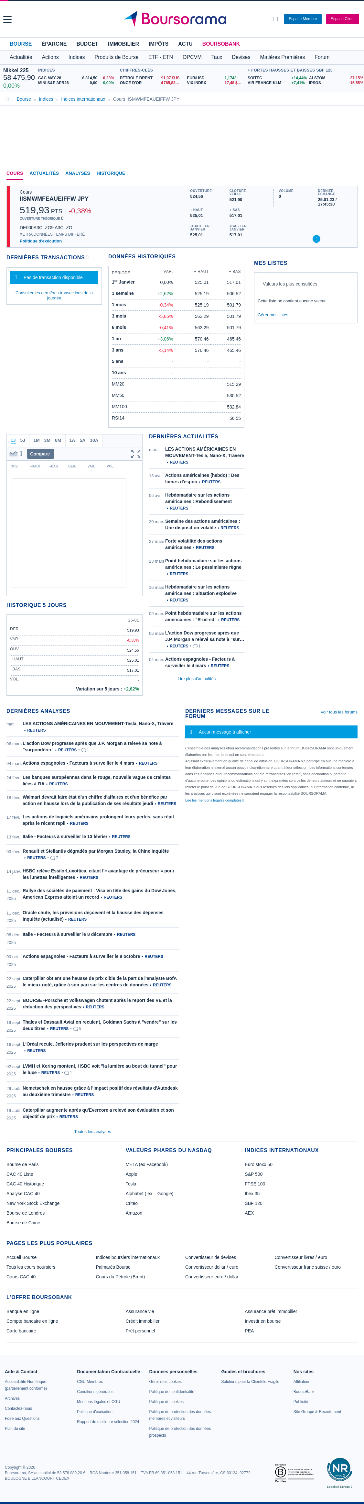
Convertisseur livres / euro (301, 1257)
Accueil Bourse (21, 1257)
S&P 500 (253, 1174)
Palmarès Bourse (113, 1267)
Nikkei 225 (15, 70)
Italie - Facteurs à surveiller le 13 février (65, 836)
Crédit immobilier (143, 1321)
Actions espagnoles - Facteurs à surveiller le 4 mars (78, 763)
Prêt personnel (140, 1330)
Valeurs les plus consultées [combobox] (290, 283)
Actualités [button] (21, 57)
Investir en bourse (263, 1321)
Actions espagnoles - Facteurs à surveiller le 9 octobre (81, 956)
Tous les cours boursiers (30, 1267)
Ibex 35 (252, 1193)
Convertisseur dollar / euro (211, 1267)
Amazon (134, 1213)
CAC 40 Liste (19, 1174)
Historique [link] (111, 173)
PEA (249, 1330)
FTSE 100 (255, 1183)
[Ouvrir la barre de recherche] (273, 19)
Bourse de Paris (22, 1164)
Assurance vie (140, 1311)
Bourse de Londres (25, 1213)
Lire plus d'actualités (197, 678)
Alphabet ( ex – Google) (150, 1193)
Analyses (77, 173)
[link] (12, 1398)
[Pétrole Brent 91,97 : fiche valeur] (151, 78)
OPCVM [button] (192, 57)
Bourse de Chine (23, 1222)
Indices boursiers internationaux (128, 1257)
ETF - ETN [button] (160, 57)
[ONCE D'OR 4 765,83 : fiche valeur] (151, 83)
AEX (249, 1213)
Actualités (44, 173)
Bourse (21, 44)
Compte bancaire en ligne (32, 1321)
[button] (7, 19)
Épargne (54, 44)
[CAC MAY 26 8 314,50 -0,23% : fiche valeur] (77, 78)
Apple (131, 1174)
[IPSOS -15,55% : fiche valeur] (335, 83)
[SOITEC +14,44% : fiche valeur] (276, 78)
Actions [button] (50, 57)
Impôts (158, 44)
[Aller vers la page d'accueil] (183, 19)
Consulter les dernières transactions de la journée (54, 295)
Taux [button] (216, 57)
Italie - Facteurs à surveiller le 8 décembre (67, 934)
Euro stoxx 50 (259, 1164)
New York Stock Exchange (32, 1203)
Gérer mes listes (273, 314)
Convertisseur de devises (210, 1257)
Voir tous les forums (339, 712)
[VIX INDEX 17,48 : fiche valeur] (215, 83)
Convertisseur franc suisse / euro (308, 1267)
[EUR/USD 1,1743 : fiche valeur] (215, 78)
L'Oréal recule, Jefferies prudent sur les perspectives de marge (90, 1044)
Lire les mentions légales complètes (214, 800)
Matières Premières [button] (282, 57)
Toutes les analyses (92, 1131)
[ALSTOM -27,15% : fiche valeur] (335, 78)
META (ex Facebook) (147, 1164)
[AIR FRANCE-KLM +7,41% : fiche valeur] (276, 83)
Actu (185, 44)
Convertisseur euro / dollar (211, 1276)
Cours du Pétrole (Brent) (120, 1276)
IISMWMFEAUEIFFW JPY (54, 199)
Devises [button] (241, 57)
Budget (87, 44)
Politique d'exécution (41, 241)
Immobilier (123, 44)
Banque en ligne (22, 1311)
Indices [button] (77, 57)
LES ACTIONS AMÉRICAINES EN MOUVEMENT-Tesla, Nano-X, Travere (98, 723)
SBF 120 (253, 1203)
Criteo (132, 1203)
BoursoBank (221, 44)
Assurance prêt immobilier (271, 1311)
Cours (14, 173)
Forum (322, 57)
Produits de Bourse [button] (117, 57)
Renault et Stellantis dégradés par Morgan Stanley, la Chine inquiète (96, 851)
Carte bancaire (21, 1330)
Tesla (131, 1183)
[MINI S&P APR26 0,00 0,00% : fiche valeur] (77, 83)
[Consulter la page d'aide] (278, 19)
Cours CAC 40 (21, 1276)
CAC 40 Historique (25, 1183)
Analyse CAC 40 (23, 1193)
